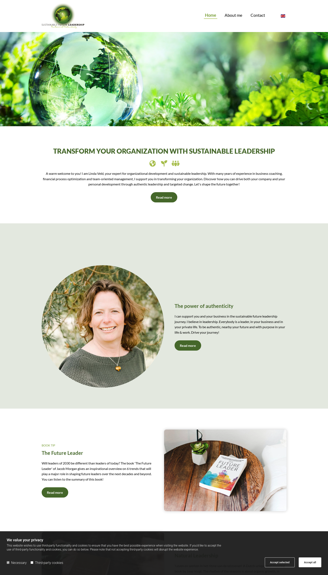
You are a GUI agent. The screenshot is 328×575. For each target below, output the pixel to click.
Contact (258, 15)
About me (233, 15)
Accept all (310, 562)
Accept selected (279, 562)
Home (210, 15)
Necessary (17, 563)
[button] (164, 197)
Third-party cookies (47, 563)
